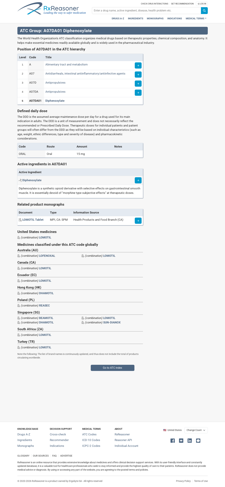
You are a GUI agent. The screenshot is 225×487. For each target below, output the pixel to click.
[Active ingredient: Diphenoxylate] (31, 180)
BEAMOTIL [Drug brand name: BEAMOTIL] (46, 318)
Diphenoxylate (54, 100)
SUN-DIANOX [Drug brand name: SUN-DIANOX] (112, 322)
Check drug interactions (154, 4)
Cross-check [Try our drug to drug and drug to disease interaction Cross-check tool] (58, 434)
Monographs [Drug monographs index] (155, 18)
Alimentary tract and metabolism (66, 64)
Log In (201, 4)
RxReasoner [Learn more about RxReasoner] (122, 434)
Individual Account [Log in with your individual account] (126, 446)
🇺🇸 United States (172, 430)
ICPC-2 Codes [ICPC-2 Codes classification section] (91, 446)
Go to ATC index (112, 367)
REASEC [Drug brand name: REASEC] (44, 305)
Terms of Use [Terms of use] (201, 481)
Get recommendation (182, 4)
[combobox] (146, 10)
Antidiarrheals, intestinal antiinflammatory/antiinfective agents (85, 73)
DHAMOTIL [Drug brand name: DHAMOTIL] (46, 293)
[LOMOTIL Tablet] (32, 219)
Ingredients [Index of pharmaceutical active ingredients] (24, 440)
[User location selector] (196, 430)
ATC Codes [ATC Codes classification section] (89, 434)
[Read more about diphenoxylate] (138, 180)
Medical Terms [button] (195, 18)
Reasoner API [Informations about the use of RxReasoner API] (123, 440)
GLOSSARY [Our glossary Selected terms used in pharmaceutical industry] (23, 455)
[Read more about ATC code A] (138, 65)
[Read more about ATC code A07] (138, 74)
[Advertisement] (112, 395)
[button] (173, 440)
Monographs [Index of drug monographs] (25, 446)
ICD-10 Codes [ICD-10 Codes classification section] (91, 440)
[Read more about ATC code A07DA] (138, 93)
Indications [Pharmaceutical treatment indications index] (174, 18)
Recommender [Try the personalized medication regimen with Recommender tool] (59, 440)
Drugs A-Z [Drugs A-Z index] (118, 18)
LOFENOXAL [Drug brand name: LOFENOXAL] (47, 255)
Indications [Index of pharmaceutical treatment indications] (57, 446)
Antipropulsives (55, 82)
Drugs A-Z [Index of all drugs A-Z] (23, 434)
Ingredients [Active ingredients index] (135, 18)
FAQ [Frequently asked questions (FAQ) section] (54, 455)
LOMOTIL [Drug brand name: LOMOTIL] (45, 237)
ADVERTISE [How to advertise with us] (66, 455)
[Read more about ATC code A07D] (138, 84)
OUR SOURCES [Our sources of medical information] (41, 455)
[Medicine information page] (138, 221)
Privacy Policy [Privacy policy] (183, 481)
